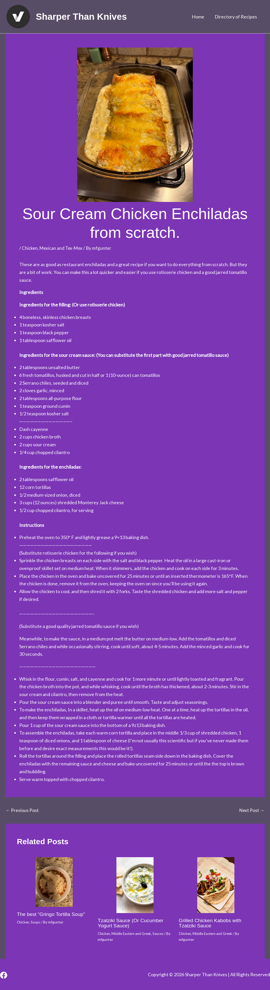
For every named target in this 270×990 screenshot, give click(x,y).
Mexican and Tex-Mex (62, 248)
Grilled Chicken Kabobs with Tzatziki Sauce (211, 922)
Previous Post (22, 810)
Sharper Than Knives (81, 16)
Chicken (30, 248)
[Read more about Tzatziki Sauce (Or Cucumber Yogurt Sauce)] (135, 885)
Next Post (251, 810)
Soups (37, 922)
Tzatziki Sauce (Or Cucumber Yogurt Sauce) (132, 922)
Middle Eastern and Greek (134, 933)
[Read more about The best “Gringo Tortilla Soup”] (54, 882)
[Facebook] (3, 975)
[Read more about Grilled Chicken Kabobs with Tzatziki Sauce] (216, 885)
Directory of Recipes (236, 16)
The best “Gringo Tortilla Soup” (52, 914)
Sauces (162, 933)
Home (199, 16)
